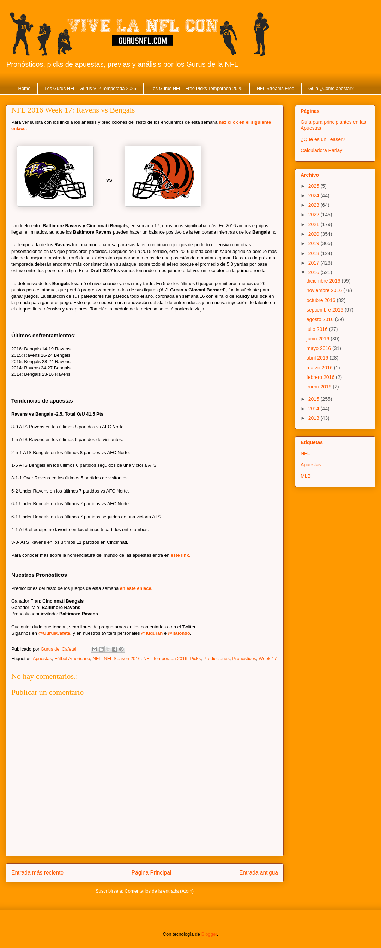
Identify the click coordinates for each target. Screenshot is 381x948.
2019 (314, 243)
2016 (314, 272)
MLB (306, 476)
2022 (314, 214)
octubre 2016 (322, 300)
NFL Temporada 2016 (165, 658)
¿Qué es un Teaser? (323, 139)
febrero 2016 (321, 377)
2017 (314, 263)
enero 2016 (320, 387)
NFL (97, 658)
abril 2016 (318, 358)
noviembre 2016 (325, 290)
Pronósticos (244, 658)
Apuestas (42, 658)
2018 (314, 253)
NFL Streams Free (275, 88)
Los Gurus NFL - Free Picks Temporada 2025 (196, 88)
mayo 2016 (319, 348)
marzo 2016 (320, 367)
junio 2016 (319, 339)
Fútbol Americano (72, 658)
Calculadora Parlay (321, 150)
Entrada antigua (258, 873)
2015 (314, 399)
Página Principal (151, 873)
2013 (314, 418)
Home (24, 88)
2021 (314, 224)
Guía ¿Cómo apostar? (331, 88)
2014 (314, 408)
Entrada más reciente (37, 873)
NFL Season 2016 (122, 658)
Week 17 (268, 658)
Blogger (209, 934)
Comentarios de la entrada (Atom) (159, 891)
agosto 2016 (321, 319)
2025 (314, 186)
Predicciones (216, 658)
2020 (314, 234)
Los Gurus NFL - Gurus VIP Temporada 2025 (90, 88)
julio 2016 (318, 329)
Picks (195, 658)
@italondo (179, 633)
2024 (314, 195)
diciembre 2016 (324, 281)
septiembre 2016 (326, 310)
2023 (314, 205)
